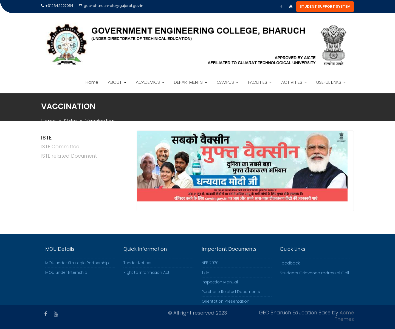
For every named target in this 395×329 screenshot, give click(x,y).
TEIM (206, 275)
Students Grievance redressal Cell (314, 276)
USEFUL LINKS (328, 82)
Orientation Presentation (225, 304)
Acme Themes (344, 315)
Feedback (290, 266)
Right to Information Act (146, 275)
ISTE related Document (69, 155)
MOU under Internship (66, 275)
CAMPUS (225, 82)
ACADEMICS (148, 82)
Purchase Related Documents (231, 294)
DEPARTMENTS (188, 82)
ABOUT (115, 82)
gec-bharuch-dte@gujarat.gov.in (111, 5)
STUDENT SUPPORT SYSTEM (325, 6)
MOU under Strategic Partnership (77, 266)
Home (92, 82)
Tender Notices (138, 266)
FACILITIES (257, 82)
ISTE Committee (60, 146)
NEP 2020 (210, 266)
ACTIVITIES (291, 82)
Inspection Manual (220, 285)
